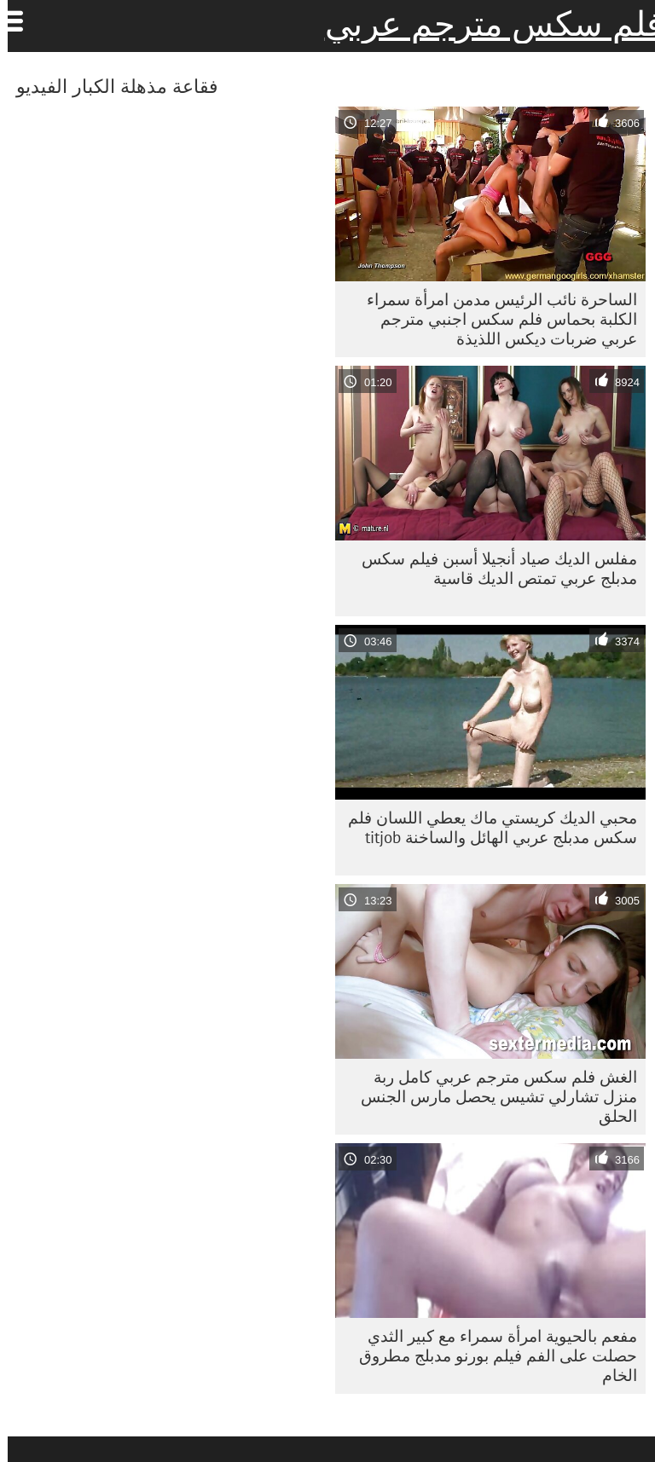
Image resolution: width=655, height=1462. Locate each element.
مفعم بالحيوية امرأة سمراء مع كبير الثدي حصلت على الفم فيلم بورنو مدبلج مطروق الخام (490, 1355)
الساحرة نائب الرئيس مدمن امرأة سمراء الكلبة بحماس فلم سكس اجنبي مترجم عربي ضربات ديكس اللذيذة (494, 319)
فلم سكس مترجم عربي (486, 24)
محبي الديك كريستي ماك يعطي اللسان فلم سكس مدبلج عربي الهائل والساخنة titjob (484, 827)
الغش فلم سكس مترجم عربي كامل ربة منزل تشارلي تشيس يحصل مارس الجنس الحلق (491, 1096)
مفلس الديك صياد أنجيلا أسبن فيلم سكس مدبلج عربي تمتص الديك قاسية (491, 568)
